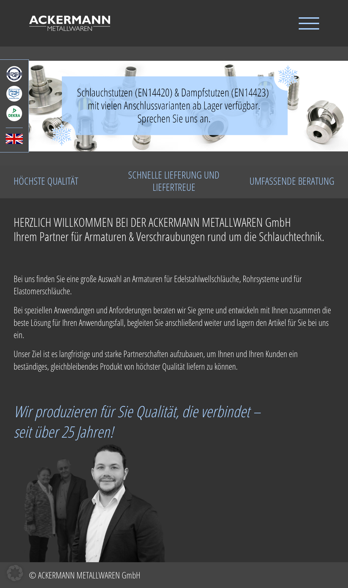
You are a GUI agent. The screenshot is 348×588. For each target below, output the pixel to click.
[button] (15, 573)
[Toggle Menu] (309, 23)
